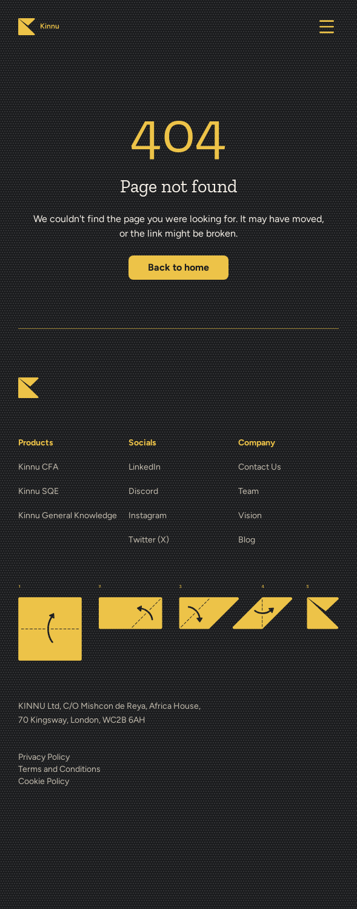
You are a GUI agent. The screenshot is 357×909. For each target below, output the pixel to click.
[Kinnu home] (28, 387)
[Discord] (178, 491)
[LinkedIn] (178, 467)
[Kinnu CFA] (68, 467)
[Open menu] (327, 27)
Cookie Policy (43, 781)
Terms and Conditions (59, 769)
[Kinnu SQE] (68, 491)
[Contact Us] (288, 467)
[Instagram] (178, 516)
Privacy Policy (44, 757)
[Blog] (288, 540)
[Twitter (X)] (178, 540)
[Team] (288, 491)
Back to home (178, 267)
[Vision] (288, 516)
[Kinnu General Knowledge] (68, 516)
